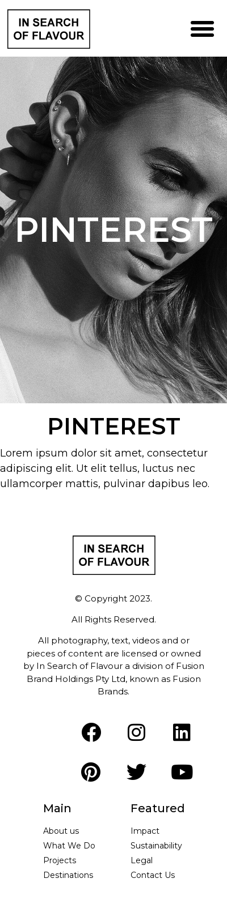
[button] (202, 28)
